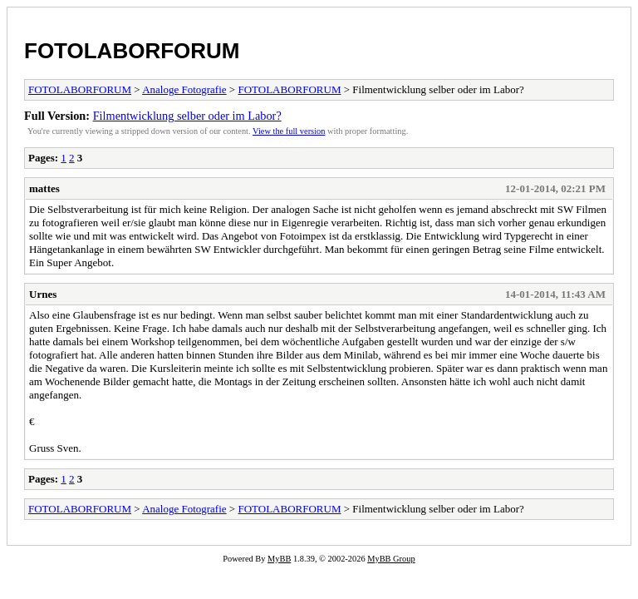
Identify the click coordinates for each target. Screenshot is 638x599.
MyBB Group (391, 558)
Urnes (42, 294)
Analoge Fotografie (184, 89)
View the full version (289, 131)
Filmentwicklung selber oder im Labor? (187, 115)
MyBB (279, 558)
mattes (44, 188)
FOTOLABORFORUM (132, 50)
